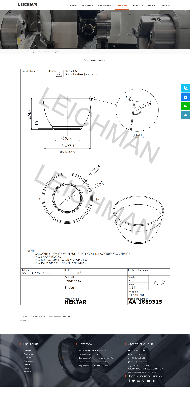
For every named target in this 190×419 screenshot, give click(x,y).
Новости (138, 5)
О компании (104, 5)
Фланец (23, 320)
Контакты (165, 5)
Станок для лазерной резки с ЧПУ (93, 362)
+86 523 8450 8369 (139, 354)
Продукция (87, 5)
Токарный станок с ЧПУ (89, 354)
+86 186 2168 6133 (138, 358)
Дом (21, 52)
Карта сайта (152, 372)
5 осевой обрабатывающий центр (93, 350)
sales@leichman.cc (139, 350)
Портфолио (122, 5)
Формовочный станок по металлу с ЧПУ (96, 358)
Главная (72, 5)
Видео (151, 5)
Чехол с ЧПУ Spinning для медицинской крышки (51, 316)
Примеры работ (32, 52)
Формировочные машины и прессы (94, 366)
